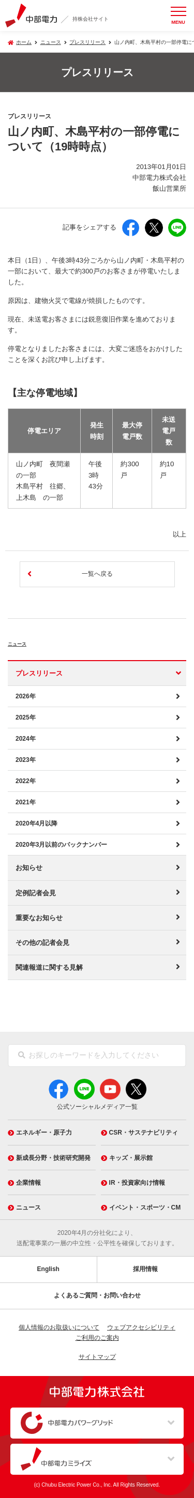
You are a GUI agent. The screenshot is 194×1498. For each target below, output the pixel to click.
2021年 (26, 802)
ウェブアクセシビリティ (141, 1327)
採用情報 (145, 1269)
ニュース (28, 642)
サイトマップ (97, 1357)
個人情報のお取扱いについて (59, 1327)
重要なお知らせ (39, 918)
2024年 (26, 738)
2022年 (26, 781)
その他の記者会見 (42, 942)
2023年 (26, 759)
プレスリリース (87, 42)
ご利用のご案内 (97, 1337)
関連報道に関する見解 (49, 967)
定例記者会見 (36, 893)
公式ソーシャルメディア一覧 (97, 1106)
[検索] (21, 1055)
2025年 (26, 717)
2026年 (26, 696)
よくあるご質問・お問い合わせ (97, 1295)
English (48, 1269)
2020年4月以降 (36, 823)
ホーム (24, 42)
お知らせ (29, 868)
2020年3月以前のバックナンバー (61, 844)
